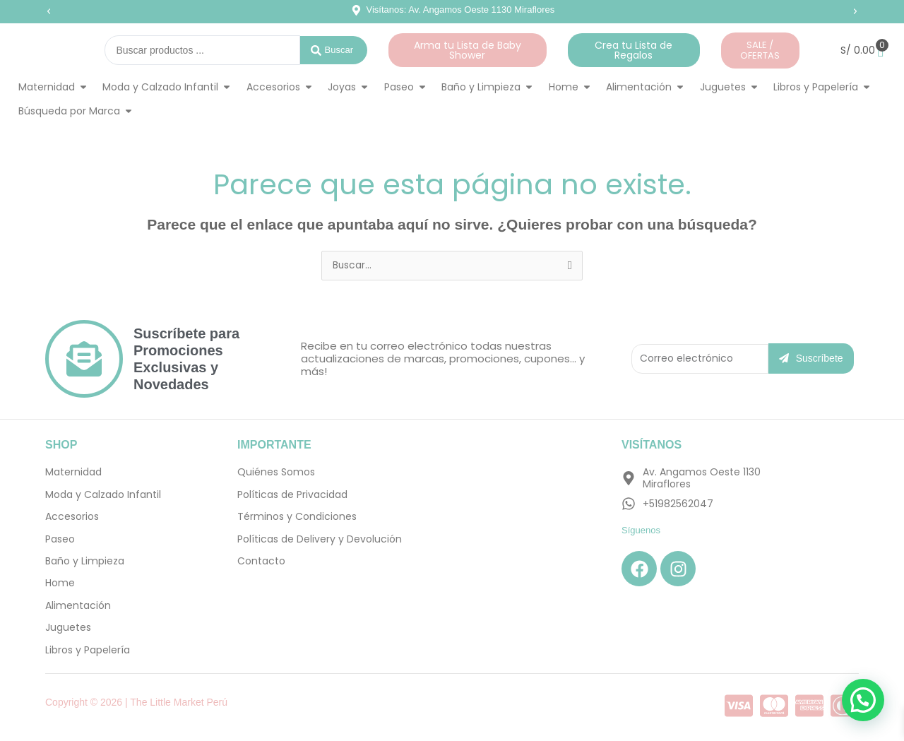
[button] (48, 11)
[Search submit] (333, 50)
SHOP (61, 445)
